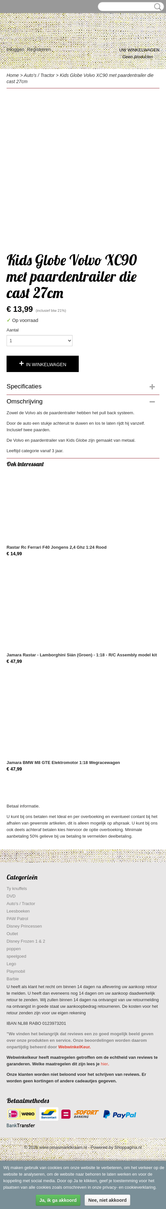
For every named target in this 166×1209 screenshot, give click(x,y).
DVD (11, 896)
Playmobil (16, 971)
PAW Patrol (17, 918)
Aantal (13, 330)
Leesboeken (18, 911)
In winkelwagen (46, 364)
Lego (11, 963)
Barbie (13, 978)
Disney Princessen (24, 926)
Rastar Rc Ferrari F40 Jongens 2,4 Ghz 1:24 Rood (57, 547)
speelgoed (16, 956)
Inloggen (15, 49)
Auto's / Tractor (39, 75)
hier (104, 1063)
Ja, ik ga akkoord (58, 1200)
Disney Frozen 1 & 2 (26, 941)
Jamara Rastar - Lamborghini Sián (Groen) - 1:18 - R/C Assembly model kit (82, 654)
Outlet (12, 933)
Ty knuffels (17, 888)
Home (13, 75)
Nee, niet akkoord (107, 1200)
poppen (14, 948)
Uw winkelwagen (139, 49)
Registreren (39, 49)
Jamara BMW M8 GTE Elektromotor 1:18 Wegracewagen (63, 762)
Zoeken (156, 7)
